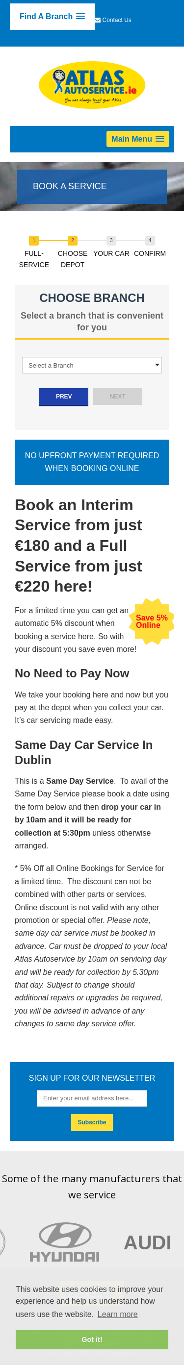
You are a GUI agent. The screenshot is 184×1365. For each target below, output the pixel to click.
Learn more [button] (118, 1314)
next (118, 396)
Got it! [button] (91, 1339)
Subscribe (92, 1122)
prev (64, 396)
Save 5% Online (152, 621)
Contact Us (117, 20)
